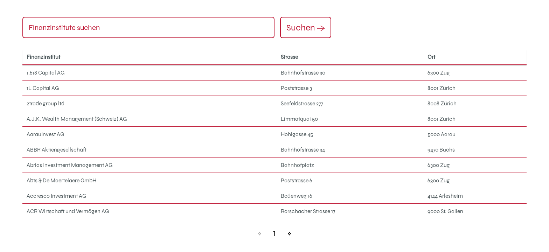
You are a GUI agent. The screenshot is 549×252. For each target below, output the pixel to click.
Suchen (305, 27)
